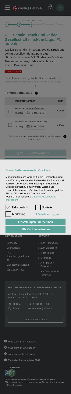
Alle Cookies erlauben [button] (35, 229)
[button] (47, 214)
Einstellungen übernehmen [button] (35, 221)
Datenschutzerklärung (44, 196)
